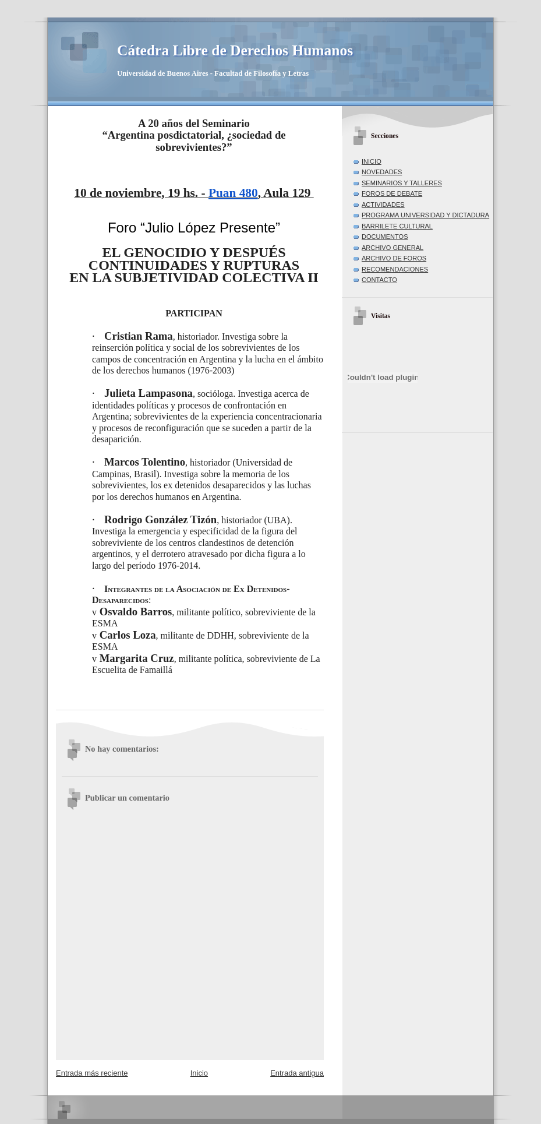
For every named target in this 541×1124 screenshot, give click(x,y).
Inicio (199, 1073)
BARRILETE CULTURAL (397, 226)
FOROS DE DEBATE (392, 193)
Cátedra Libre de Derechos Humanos (235, 50)
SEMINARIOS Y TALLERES (402, 182)
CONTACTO (379, 279)
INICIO (371, 161)
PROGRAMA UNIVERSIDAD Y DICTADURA (425, 215)
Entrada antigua (297, 1073)
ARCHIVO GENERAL (392, 247)
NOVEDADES (382, 171)
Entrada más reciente (92, 1073)
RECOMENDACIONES (395, 269)
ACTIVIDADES (383, 204)
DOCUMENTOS (385, 236)
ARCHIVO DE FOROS (394, 258)
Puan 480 (233, 193)
